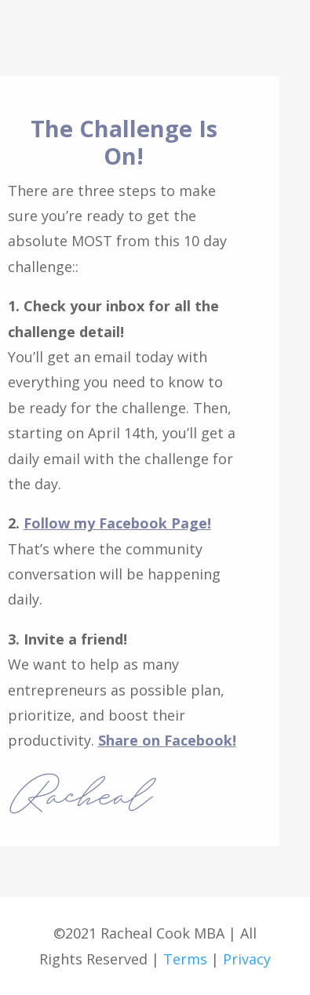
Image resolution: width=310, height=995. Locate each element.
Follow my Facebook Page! (117, 523)
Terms (183, 959)
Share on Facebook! (167, 740)
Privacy (247, 959)
